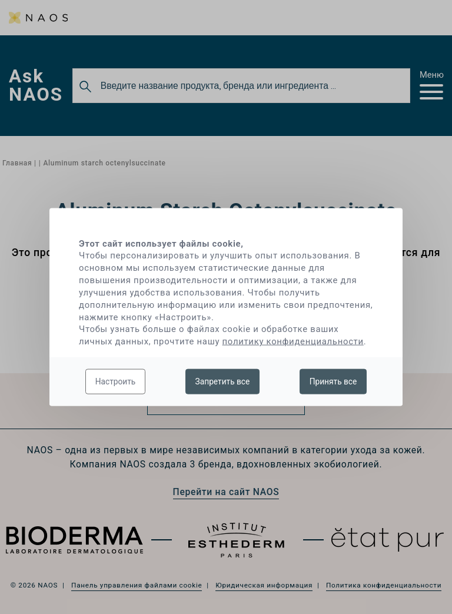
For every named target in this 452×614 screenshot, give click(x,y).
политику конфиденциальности (293, 341)
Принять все (333, 381)
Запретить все (222, 381)
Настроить (115, 381)
